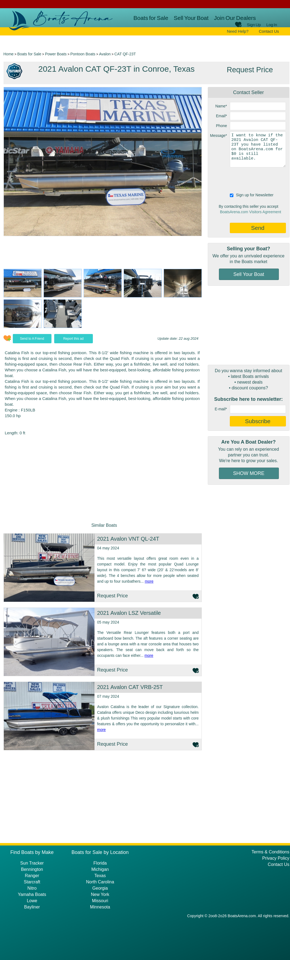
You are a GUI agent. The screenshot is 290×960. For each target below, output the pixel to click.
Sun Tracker (32, 863)
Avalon (105, 54)
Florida (100, 863)
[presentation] (249, 179)
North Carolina (100, 882)
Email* (221, 116)
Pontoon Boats (82, 54)
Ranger (32, 875)
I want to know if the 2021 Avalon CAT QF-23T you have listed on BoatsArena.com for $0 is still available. (258, 149)
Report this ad (73, 339)
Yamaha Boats (32, 894)
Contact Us (269, 31)
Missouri (100, 900)
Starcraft (32, 882)
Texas (100, 875)
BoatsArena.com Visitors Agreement (250, 212)
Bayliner (32, 907)
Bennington (32, 869)
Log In (271, 24)
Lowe (32, 900)
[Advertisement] (248, 325)
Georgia (100, 888)
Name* (221, 106)
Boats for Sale (150, 18)
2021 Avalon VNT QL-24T (128, 539)
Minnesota (100, 907)
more (149, 581)
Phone (221, 126)
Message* (218, 135)
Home (9, 54)
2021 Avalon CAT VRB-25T (130, 687)
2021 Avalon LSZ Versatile (129, 613)
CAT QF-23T (125, 54)
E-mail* (221, 409)
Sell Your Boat (191, 18)
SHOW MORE (248, 473)
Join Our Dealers (235, 18)
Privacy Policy (275, 858)
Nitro (32, 888)
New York (100, 894)
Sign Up (254, 24)
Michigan (100, 869)
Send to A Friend (32, 339)
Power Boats (55, 54)
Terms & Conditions (270, 852)
